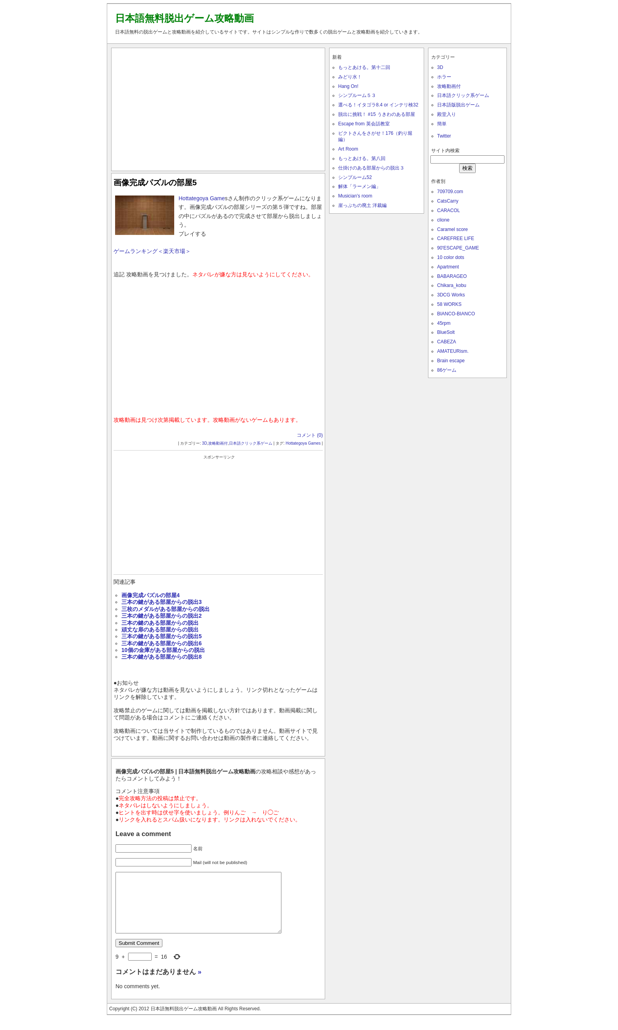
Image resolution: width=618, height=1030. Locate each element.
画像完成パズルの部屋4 (150, 595)
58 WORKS (449, 304)
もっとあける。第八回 (361, 158)
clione (443, 220)
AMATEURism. (453, 351)
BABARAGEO (452, 276)
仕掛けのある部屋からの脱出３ (371, 168)
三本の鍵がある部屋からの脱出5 (161, 636)
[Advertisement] (218, 107)
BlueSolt (446, 332)
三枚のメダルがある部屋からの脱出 (165, 609)
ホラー (444, 77)
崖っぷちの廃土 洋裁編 (362, 205)
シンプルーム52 (355, 177)
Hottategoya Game (202, 198)
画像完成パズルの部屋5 (155, 182)
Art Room (348, 149)
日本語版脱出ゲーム (458, 105)
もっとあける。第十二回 (364, 67)
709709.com (450, 191)
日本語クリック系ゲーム (250, 443)
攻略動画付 (218, 443)
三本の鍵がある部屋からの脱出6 (161, 643)
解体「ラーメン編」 (359, 186)
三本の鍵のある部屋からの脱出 (160, 623)
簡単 (442, 124)
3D (204, 443)
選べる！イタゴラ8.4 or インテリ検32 (378, 105)
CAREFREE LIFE (455, 238)
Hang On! (348, 86)
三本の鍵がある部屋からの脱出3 (161, 602)
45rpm (443, 323)
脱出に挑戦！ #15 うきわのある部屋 (376, 114)
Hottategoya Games (303, 443)
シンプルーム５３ (357, 95)
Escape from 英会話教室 (364, 124)
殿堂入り (446, 114)
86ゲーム (446, 370)
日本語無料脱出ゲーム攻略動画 (184, 18)
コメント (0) (310, 435)
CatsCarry (447, 201)
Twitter (444, 136)
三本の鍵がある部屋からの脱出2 (161, 616)
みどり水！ (350, 77)
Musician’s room (355, 196)
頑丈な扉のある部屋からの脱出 (160, 629)
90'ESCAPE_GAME (458, 248)
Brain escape (451, 360)
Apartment (448, 267)
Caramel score (452, 229)
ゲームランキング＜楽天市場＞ (152, 251)
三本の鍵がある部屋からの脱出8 (161, 657)
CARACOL (448, 210)
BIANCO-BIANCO (456, 314)
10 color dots (450, 257)
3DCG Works (451, 295)
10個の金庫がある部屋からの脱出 (163, 650)
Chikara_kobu (451, 285)
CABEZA (446, 342)
